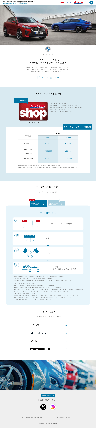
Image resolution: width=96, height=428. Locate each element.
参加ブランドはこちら (48, 77)
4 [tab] (46, 54)
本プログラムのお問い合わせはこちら (32, 417)
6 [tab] (49, 54)
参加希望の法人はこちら (63, 417)
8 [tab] (52, 54)
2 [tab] (43, 54)
